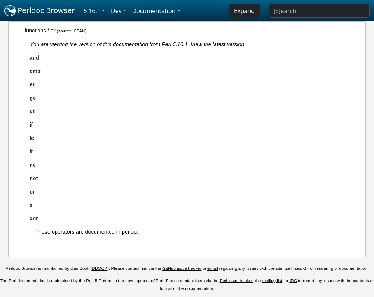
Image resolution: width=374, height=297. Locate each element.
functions (35, 30)
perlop (129, 232)
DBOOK (100, 268)
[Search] (319, 11)
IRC (293, 280)
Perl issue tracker (236, 280)
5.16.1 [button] (92, 11)
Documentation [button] (153, 11)
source (64, 31)
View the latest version (217, 44)
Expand (244, 11)
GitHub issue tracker (181, 268)
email (212, 268)
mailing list (272, 280)
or (53, 30)
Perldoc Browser (39, 10)
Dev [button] (116, 11)
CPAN (79, 31)
